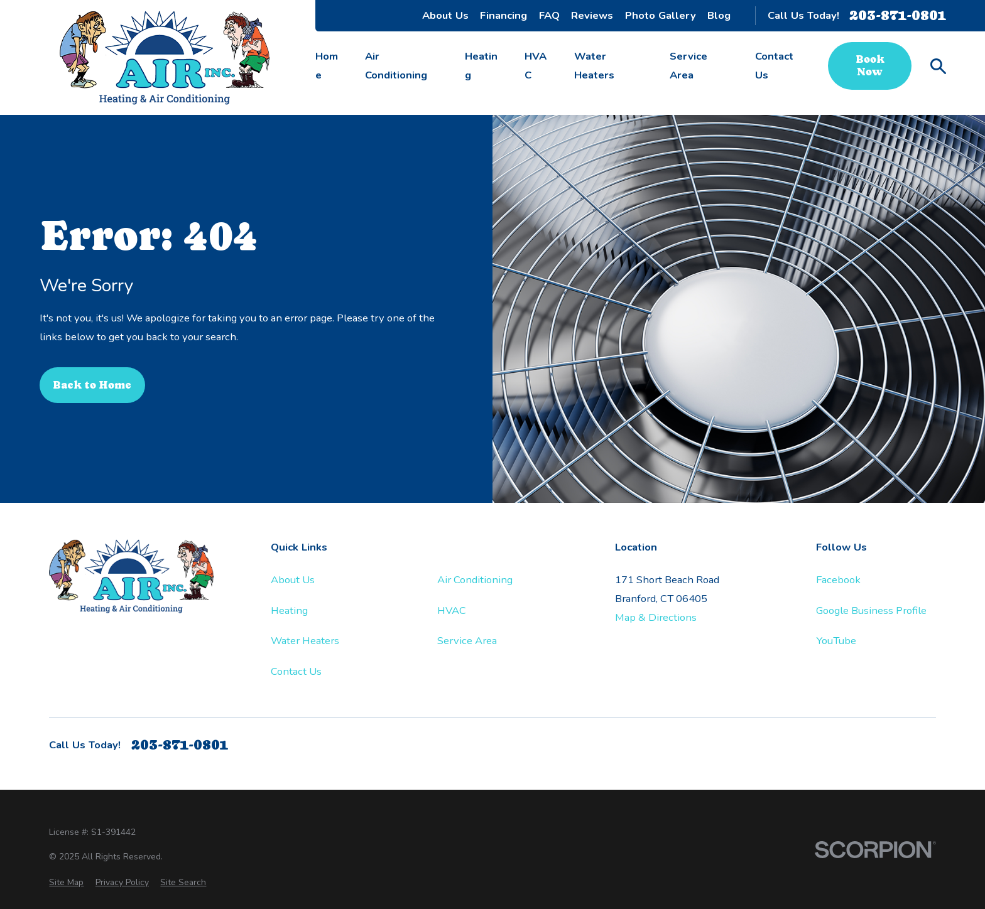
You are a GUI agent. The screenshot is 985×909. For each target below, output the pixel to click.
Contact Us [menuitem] (774, 65)
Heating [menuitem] (481, 65)
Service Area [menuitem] (688, 65)
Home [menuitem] (326, 65)
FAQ (549, 15)
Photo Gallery (660, 15)
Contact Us (296, 671)
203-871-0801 (897, 15)
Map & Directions (656, 617)
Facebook (838, 580)
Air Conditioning (475, 580)
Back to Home (92, 385)
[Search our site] (938, 66)
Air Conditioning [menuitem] (396, 65)
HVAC (451, 610)
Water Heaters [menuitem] (594, 65)
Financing (503, 15)
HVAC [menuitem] (536, 65)
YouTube (836, 640)
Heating (289, 610)
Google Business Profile (871, 610)
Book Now (870, 65)
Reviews (592, 15)
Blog (719, 15)
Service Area (467, 640)
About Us (445, 15)
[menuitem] (66, 882)
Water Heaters (305, 640)
